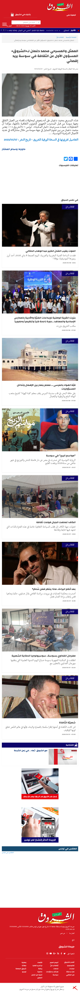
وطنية (24, 962)
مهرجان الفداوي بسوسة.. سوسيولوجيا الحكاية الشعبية (44, 655)
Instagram (54, 18)
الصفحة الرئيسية (71, 37)
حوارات (71, 968)
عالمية (39, 971)
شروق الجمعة (21, 968)
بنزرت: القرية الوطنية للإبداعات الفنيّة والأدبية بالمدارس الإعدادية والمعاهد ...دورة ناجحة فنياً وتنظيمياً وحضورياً (45, 319)
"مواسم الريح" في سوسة (61, 455)
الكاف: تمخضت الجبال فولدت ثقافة (56, 522)
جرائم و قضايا (37, 965)
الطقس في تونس (40, 860)
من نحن (62, 933)
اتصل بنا (9, 25)
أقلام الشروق (69, 962)
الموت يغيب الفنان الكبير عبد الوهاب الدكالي (51, 251)
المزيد (4, 24)
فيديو (24, 971)
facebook (50, 15)
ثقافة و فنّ (60, 37)
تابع (73, 939)
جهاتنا (24, 965)
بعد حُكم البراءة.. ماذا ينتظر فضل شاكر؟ (54, 589)
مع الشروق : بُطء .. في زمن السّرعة (30, 750)
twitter (47, 15)
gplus (57, 15)
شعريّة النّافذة (67, 722)
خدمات (55, 968)
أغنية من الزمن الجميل (36, 976)
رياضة (40, 968)
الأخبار (73, 30)
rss (53, 15)
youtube (61, 15)
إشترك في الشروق (20, 14)
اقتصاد (39, 962)
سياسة (55, 974)
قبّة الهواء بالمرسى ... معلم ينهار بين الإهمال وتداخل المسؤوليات (46, 387)
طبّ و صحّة (70, 971)
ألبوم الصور (54, 962)
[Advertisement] (40, 888)
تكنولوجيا (70, 965)
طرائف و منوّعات (52, 971)
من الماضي (70, 974)
